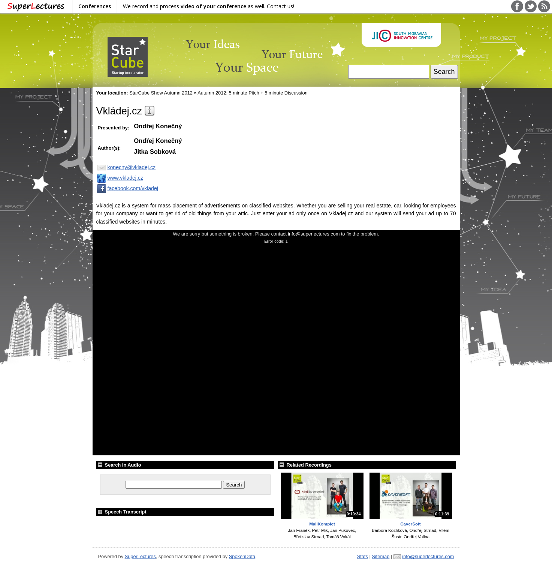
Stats (362, 556)
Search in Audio (118, 465)
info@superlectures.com (314, 234)
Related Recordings (305, 465)
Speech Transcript (121, 512)
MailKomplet (322, 524)
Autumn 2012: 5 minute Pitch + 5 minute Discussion (252, 93)
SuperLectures (140, 556)
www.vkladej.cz (119, 178)
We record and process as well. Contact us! (208, 6)
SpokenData (242, 556)
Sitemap (380, 556)
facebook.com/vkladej (127, 188)
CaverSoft (410, 524)
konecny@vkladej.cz (126, 167)
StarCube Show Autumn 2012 (161, 93)
